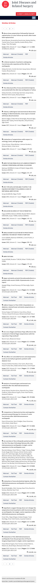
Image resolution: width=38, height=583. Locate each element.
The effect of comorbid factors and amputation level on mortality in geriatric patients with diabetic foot (19, 359)
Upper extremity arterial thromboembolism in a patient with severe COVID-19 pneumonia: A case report (19, 280)
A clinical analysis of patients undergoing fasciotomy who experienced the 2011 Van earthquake (16, 64)
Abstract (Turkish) (17, 54)
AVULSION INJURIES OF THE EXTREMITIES (16, 211)
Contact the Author (9, 300)
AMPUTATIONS (7, 256)
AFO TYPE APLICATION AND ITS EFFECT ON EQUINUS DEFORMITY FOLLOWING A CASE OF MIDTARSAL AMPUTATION (16, 189)
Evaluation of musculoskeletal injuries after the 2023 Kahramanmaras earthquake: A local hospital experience (19, 483)
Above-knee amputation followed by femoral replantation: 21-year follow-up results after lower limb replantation (19, 35)
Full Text (14, 297)
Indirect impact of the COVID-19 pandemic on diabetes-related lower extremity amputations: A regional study (18, 307)
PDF (26, 54)
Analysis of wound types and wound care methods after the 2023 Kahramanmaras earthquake (16, 386)
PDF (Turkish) (29, 80)
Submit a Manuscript (26, 14)
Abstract (6, 54)
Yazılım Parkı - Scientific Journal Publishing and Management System (18, 581)
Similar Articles (8, 57)
